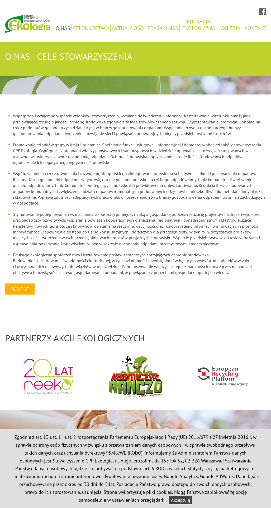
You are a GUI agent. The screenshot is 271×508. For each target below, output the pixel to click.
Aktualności (128, 28)
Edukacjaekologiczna (198, 24)
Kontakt (255, 28)
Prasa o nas (163, 28)
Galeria (230, 28)
